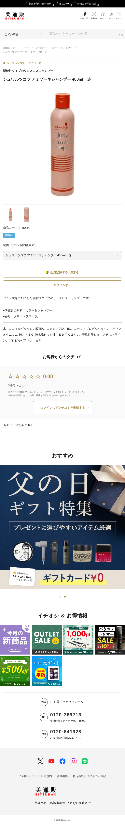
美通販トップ (9, 48)
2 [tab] (65, 597)
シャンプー (41, 48)
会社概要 (62, 776)
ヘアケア (25, 48)
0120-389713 (65, 715)
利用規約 (46, 776)
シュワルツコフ (16, 63)
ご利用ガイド (27, 776)
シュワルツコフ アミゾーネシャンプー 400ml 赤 (25, 52)
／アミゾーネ (33, 63)
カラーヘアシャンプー (62, 48)
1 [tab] (60, 597)
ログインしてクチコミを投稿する (62, 407)
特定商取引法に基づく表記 (89, 776)
